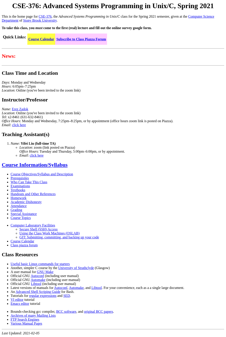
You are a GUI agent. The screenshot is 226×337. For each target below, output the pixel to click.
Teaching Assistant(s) (25, 134)
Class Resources (20, 254)
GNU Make (45, 272)
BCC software (66, 311)
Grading (16, 210)
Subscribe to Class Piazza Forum (81, 39)
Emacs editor (20, 303)
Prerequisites (20, 178)
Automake (38, 280)
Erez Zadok (20, 109)
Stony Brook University (40, 20)
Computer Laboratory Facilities (33, 225)
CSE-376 (45, 16)
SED (66, 296)
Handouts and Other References (33, 194)
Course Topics (21, 218)
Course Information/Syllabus (35, 165)
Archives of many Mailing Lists (33, 315)
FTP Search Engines (25, 319)
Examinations (20, 186)
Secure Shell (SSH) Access (38, 229)
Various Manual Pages (26, 323)
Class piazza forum (24, 245)
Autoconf (37, 276)
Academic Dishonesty (26, 202)
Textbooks (18, 190)
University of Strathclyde (76, 268)
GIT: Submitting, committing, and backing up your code (59, 237)
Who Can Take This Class (29, 182)
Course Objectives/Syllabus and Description (42, 174)
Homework (18, 198)
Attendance (19, 206)
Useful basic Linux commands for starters (40, 264)
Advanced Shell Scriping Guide (38, 292)
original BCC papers (98, 311)
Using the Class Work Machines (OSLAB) (49, 233)
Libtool (36, 284)
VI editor (17, 299)
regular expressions (42, 296)
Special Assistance (24, 214)
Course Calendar (41, 39)
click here (19, 125)
